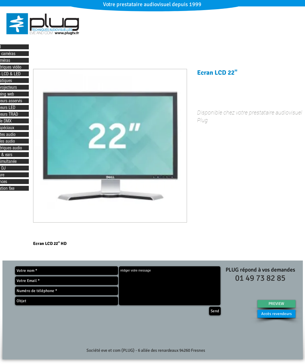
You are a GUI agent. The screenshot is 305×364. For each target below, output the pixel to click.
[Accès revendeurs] (276, 314)
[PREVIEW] (276, 304)
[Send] (215, 311)
